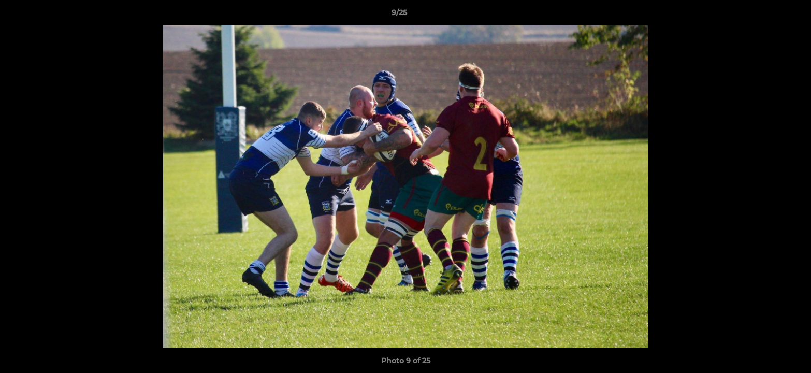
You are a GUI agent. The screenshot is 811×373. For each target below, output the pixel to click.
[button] (767, 15)
